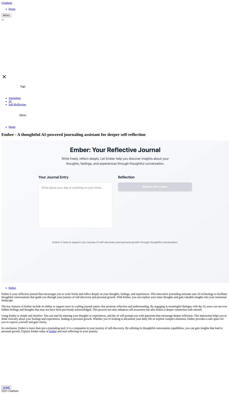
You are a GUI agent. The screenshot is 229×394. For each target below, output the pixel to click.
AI (10, 101)
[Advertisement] (114, 47)
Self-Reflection (17, 104)
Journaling (15, 98)
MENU (6, 15)
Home (12, 126)
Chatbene (6, 2)
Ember (12, 287)
